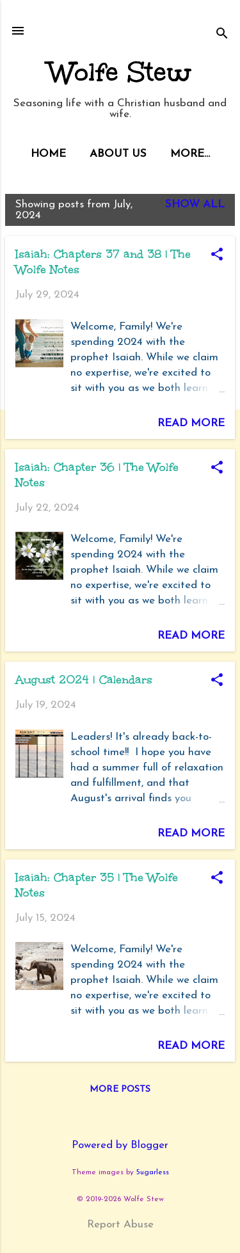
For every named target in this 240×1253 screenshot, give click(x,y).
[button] (217, 256)
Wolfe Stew (120, 72)
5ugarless (152, 1172)
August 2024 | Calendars (83, 679)
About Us (118, 153)
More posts (120, 1089)
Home (48, 153)
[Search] (222, 34)
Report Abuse (120, 1224)
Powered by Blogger (120, 1145)
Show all (195, 204)
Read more (191, 423)
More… (190, 153)
